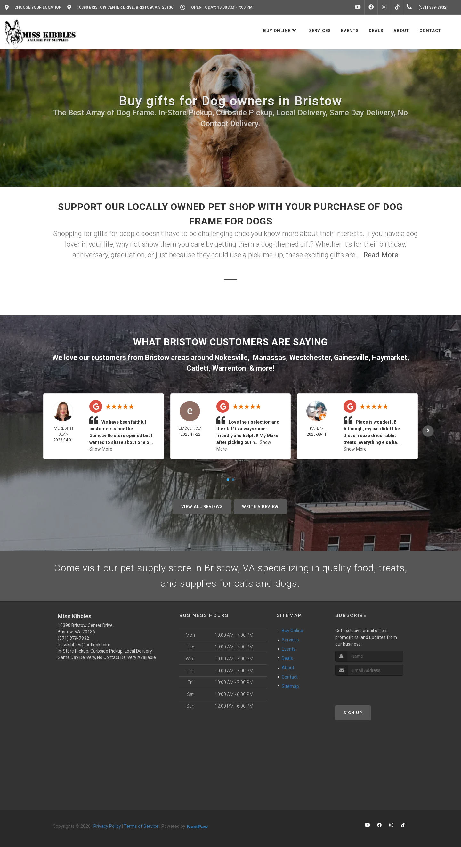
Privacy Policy (107, 826)
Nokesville (231, 358)
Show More (100, 449)
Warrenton (229, 368)
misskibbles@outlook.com (84, 644)
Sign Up (353, 712)
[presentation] (369, 687)
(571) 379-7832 (73, 638)
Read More (380, 255)
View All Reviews (202, 506)
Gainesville (351, 358)
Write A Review (260, 506)
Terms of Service (141, 826)
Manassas (269, 358)
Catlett (198, 368)
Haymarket (389, 358)
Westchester (309, 358)
